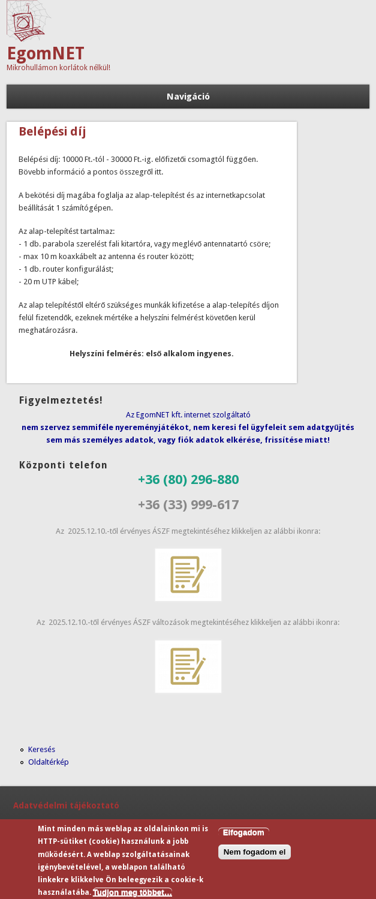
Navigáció (188, 96)
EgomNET (46, 54)
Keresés (41, 749)
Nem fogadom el (255, 855)
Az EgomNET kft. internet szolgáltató (188, 414)
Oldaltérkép (48, 761)
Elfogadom (243, 835)
